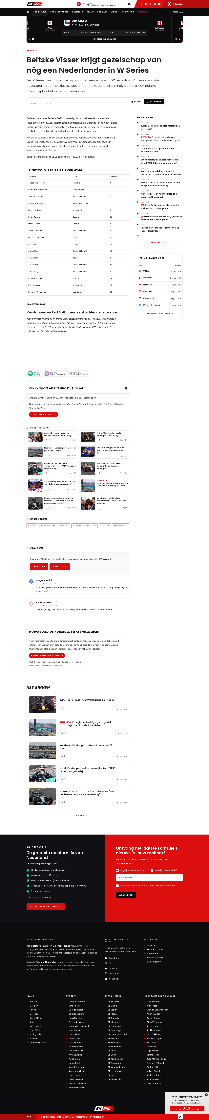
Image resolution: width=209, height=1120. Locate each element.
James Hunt (153, 1026)
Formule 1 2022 (48, 526)
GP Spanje (113, 1055)
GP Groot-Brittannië (117, 1034)
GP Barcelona (114, 1026)
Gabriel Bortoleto (77, 1087)
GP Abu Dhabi (114, 1079)
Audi (32, 1022)
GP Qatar (112, 1075)
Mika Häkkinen (153, 1034)
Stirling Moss (153, 1055)
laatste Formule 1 (40, 945)
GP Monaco (113, 1022)
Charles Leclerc (76, 1014)
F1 (94, 526)
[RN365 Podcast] (95, 4)
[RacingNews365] (104, 1109)
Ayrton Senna (153, 1018)
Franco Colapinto (77, 1083)
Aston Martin (36, 1026)
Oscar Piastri (75, 1034)
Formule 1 (110, 137)
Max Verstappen (59, 12)
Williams (34, 1038)
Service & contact (156, 949)
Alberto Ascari (153, 1014)
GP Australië (113, 1002)
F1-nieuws (41, 12)
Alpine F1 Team (37, 1018)
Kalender (77, 12)
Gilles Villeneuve (154, 1022)
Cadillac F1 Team (38, 1042)
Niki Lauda (151, 1047)
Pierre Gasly (74, 1059)
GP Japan (112, 1010)
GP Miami (112, 1014)
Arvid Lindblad (75, 1055)
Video (114, 12)
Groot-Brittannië (67, 146)
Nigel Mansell (153, 1051)
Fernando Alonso (77, 1022)
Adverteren (152, 953)
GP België (112, 1038)
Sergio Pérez (75, 1042)
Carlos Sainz (75, 1038)
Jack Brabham (154, 1075)
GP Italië (112, 1051)
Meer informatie (104, 39)
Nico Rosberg (153, 1002)
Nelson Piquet (153, 1071)
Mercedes (34, 1014)
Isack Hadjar (74, 1030)
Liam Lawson (75, 1075)
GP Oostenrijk (114, 1030)
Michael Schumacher (157, 1010)
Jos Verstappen (154, 1038)
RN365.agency (154, 962)
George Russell (76, 1010)
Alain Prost (152, 1006)
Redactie (151, 945)
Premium (142, 12)
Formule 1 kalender (45, 962)
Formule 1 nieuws (81, 526)
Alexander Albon (77, 1071)
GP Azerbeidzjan (115, 1059)
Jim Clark (151, 1042)
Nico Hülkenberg (77, 1067)
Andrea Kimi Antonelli (79, 1026)
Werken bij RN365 (155, 958)
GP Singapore (114, 1063)
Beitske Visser (120, 526)
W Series (33, 50)
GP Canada (113, 1018)
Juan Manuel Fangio (156, 1059)
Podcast (102, 12)
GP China (112, 1006)
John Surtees (153, 1079)
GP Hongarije (114, 1042)
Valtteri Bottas (76, 1051)
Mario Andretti (154, 1083)
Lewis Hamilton (76, 1018)
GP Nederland (114, 1047)
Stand (90, 12)
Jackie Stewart (154, 1030)
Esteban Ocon (76, 1047)
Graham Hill (152, 1067)
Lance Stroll (74, 1063)
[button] (49, 26)
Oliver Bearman (76, 1079)
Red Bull (33, 1002)
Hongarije (93, 146)
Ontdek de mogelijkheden (45, 906)
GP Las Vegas (114, 1071)
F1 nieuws (104, 526)
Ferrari (33, 1010)
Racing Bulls (35, 1034)
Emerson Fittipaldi (155, 1063)
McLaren (34, 1006)
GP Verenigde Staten (118, 1067)
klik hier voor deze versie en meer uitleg (46, 665)
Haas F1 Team (36, 1030)
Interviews (127, 12)
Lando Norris (75, 1006)
